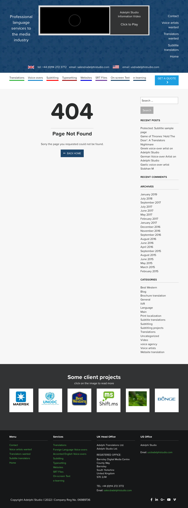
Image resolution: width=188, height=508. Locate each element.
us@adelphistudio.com (145, 67)
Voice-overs (35, 77)
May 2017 (146, 214)
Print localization (150, 316)
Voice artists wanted (170, 25)
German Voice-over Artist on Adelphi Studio (158, 158)
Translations (16, 77)
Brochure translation (153, 295)
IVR (142, 303)
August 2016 (148, 239)
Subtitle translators (171, 47)
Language (146, 307)
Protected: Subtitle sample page (157, 130)
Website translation (152, 352)
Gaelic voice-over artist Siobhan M (154, 166)
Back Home (72, 153)
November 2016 (150, 231)
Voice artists (148, 348)
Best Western (148, 287)
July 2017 (146, 206)
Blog (143, 291)
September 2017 (150, 202)
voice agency (148, 344)
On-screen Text (120, 77)
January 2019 (148, 194)
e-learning (139, 77)
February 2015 (149, 271)
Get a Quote (167, 80)
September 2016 (150, 235)
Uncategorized (149, 336)
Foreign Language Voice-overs (70, 449)
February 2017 (149, 218)
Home (174, 56)
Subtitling (52, 77)
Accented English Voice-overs (69, 454)
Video (144, 340)
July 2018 (146, 198)
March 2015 (147, 267)
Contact (173, 16)
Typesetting (69, 77)
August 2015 (148, 255)
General (145, 299)
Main (143, 312)
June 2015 (146, 259)
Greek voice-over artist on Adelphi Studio (156, 150)
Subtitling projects (151, 328)
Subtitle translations (152, 320)
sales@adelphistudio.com (93, 67)
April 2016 (146, 247)
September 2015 (150, 251)
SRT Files (101, 77)
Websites (86, 77)
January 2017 (148, 222)
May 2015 (146, 263)
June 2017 (146, 210)
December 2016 (150, 227)
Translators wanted (171, 36)
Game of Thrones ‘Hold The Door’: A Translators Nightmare (157, 140)
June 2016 (146, 243)
